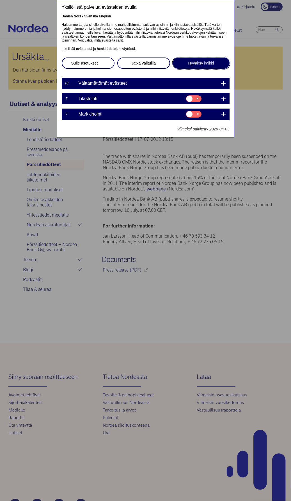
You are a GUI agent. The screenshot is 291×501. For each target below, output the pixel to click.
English (105, 16)
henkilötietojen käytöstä (116, 49)
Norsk (78, 16)
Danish (67, 16)
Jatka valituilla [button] (143, 63)
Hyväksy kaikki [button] (201, 63)
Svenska (91, 16)
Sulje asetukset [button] (84, 63)
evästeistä (84, 49)
